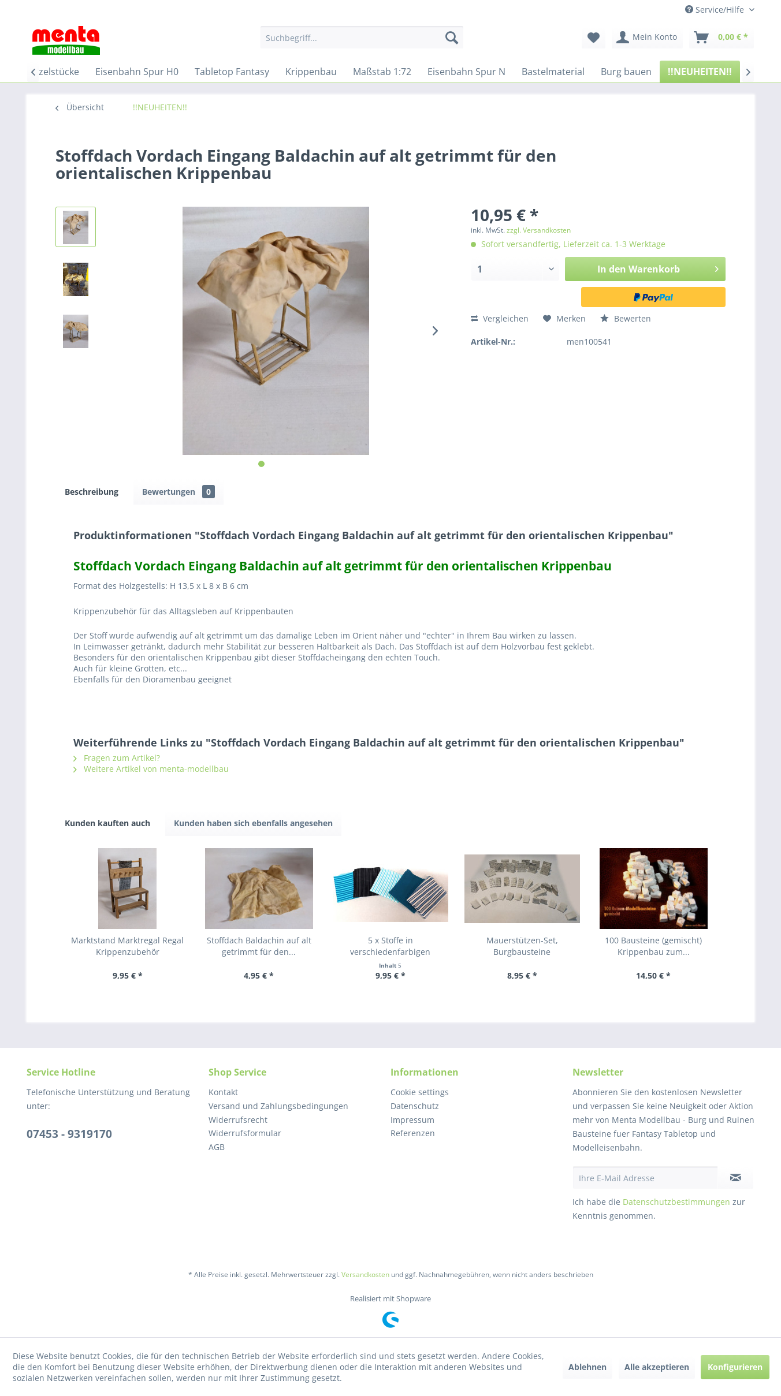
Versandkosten (365, 1274)
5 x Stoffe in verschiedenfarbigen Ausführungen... (390, 946)
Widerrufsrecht (238, 1119)
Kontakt (223, 1092)
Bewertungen (178, 491)
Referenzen (412, 1133)
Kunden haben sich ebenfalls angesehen (253, 823)
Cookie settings (419, 1092)
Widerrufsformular (245, 1133)
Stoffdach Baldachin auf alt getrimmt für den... (259, 946)
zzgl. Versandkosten (539, 230)
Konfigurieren (735, 1366)
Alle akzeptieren (656, 1366)
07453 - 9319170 (69, 1133)
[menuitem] (362, 37)
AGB (217, 1146)
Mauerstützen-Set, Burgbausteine (522, 946)
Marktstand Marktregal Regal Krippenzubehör (127, 946)
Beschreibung (91, 491)
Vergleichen (500, 318)
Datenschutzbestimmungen (676, 1201)
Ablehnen (587, 1366)
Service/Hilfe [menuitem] (715, 9)
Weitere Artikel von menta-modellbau (151, 768)
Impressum (412, 1119)
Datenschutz (414, 1105)
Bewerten (625, 318)
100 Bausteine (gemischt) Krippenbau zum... (653, 946)
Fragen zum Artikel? (116, 757)
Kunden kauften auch (107, 823)
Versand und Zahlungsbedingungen (278, 1105)
